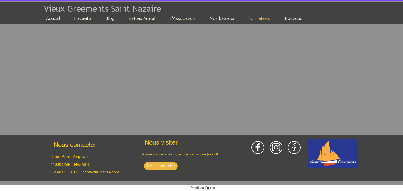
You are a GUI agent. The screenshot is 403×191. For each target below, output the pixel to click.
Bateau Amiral (142, 19)
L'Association (182, 19)
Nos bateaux (221, 19)
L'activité (82, 19)
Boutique (293, 19)
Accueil (53, 19)
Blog (109, 19)
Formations (259, 19)
